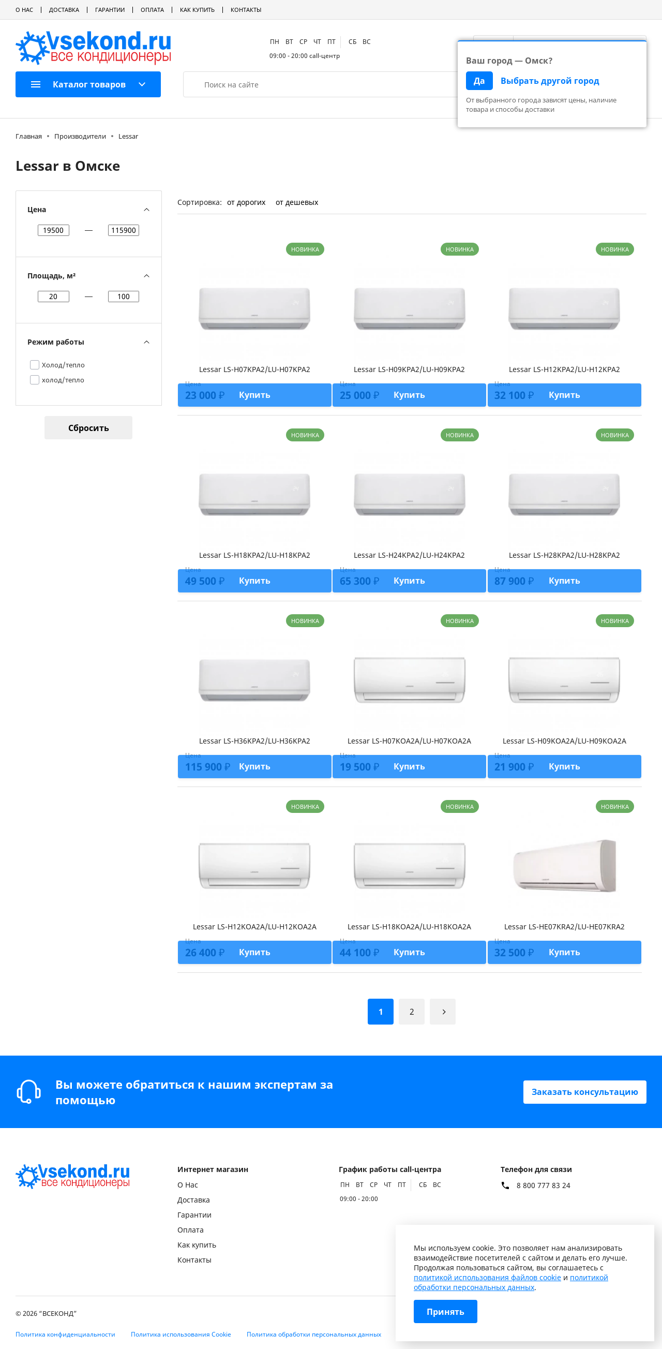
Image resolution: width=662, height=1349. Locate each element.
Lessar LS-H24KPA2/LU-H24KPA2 (409, 555)
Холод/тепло (63, 364)
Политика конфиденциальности (65, 1334)
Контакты (246, 9)
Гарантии (110, 9)
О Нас (24, 9)
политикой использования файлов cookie (487, 1277)
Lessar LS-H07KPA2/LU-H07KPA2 (254, 369)
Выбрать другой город (550, 80)
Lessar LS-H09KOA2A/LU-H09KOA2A (564, 741)
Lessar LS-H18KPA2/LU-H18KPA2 (254, 555)
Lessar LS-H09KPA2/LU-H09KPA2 (409, 369)
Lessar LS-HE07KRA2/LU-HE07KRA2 (564, 926)
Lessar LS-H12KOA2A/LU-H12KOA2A (255, 926)
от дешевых (297, 202)
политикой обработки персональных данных (511, 1282)
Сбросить (88, 428)
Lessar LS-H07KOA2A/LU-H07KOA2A (409, 741)
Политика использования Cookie (181, 1334)
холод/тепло (63, 379)
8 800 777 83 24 (543, 1185)
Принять (445, 1311)
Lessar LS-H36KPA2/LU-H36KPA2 (254, 741)
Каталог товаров (78, 84)
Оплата (152, 9)
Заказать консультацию (585, 1092)
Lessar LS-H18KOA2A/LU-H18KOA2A (409, 926)
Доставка (64, 9)
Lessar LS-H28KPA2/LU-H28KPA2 (564, 555)
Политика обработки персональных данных (314, 1334)
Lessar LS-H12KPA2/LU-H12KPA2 (564, 369)
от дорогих (246, 202)
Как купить (197, 9)
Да (479, 80)
